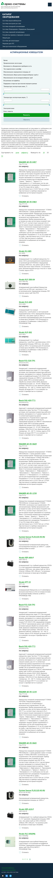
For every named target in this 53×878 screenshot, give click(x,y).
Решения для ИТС (8, 43)
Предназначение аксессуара (13, 63)
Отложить (25, 196)
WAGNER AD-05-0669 (35, 445)
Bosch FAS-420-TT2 (35, 647)
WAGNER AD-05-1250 (35, 494)
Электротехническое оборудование (14, 46)
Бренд (5, 60)
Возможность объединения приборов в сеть (18, 66)
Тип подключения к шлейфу (12, 69)
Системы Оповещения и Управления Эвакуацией (18, 29)
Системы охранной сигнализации (13, 32)
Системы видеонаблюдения (11, 21)
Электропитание (9, 108)
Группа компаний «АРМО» (9, 870)
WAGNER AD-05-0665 (35, 744)
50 (2, 156)
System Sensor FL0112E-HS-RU (35, 538)
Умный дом (6, 38)
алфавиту (24, 153)
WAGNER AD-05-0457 (35, 163)
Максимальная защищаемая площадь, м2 (17, 72)
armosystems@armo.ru (8, 867)
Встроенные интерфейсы (12, 80)
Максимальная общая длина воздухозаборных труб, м (21, 75)
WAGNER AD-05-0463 (35, 203)
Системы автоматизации (10, 41)
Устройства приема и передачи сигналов (16, 35)
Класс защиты (8, 111)
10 (44, 153)
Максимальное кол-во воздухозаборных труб (18, 78)
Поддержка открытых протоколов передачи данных (20, 83)
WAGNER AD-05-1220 (35, 693)
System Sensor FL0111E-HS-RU (35, 791)
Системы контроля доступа (11, 23)
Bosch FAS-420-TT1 (35, 401)
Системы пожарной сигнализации (13, 26)
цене (17, 153)
